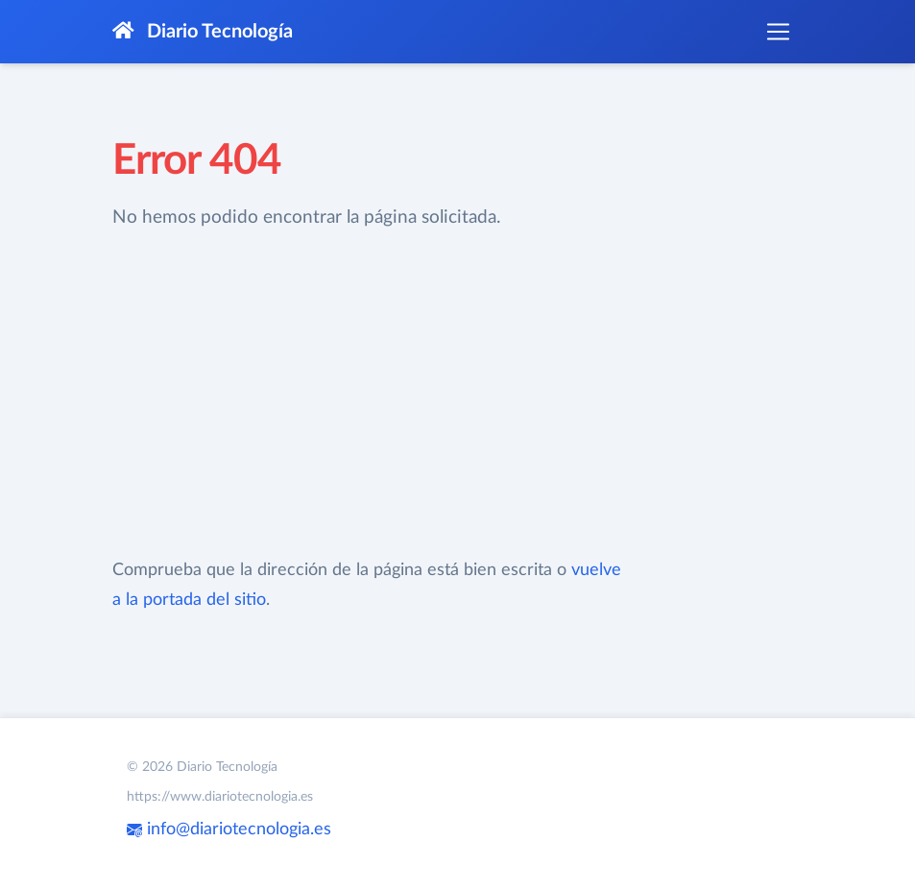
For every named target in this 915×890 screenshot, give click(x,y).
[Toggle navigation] (778, 31)
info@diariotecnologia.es (229, 829)
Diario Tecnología (202, 31)
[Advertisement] (368, 394)
